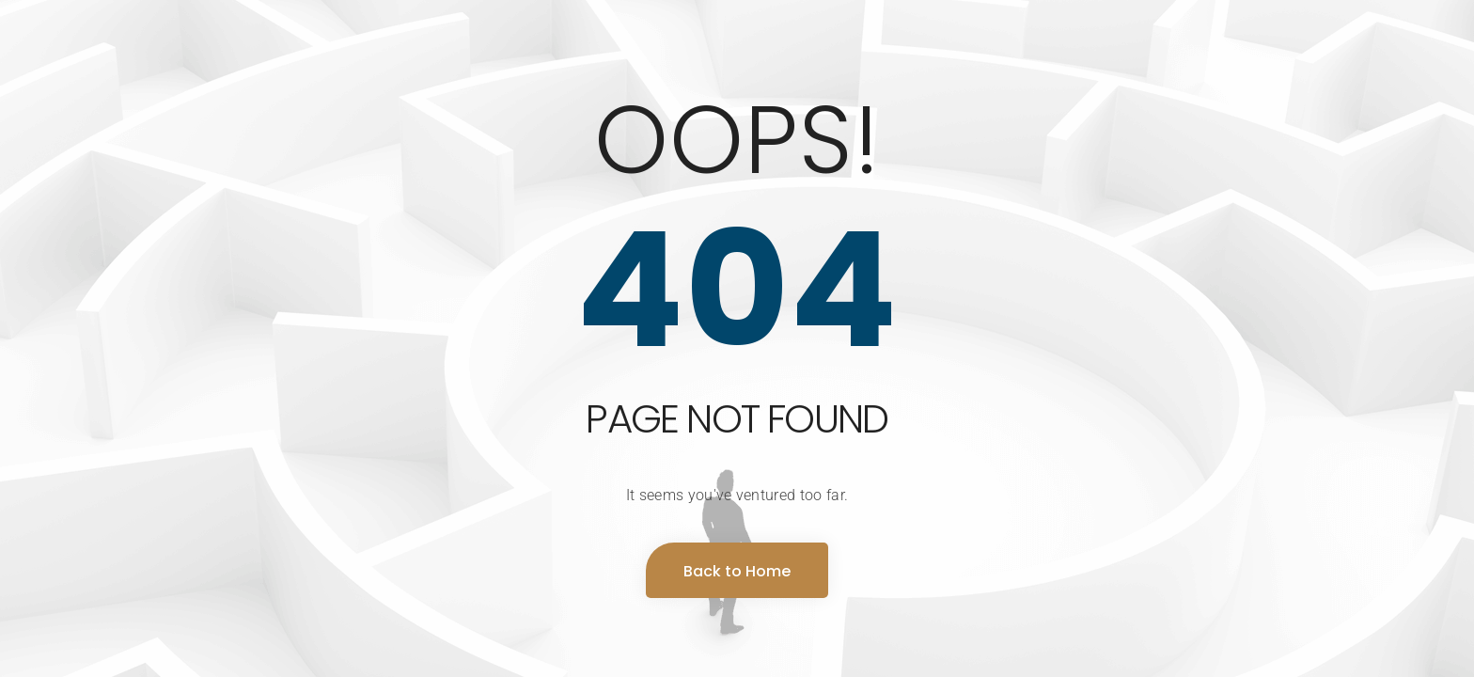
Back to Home (737, 571)
